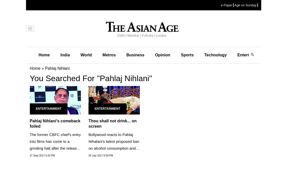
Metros (109, 55)
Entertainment (49, 108)
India (65, 55)
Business (135, 55)
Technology (215, 55)
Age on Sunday (245, 5)
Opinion (162, 55)
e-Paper (226, 5)
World (86, 55)
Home (44, 55)
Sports (187, 55)
